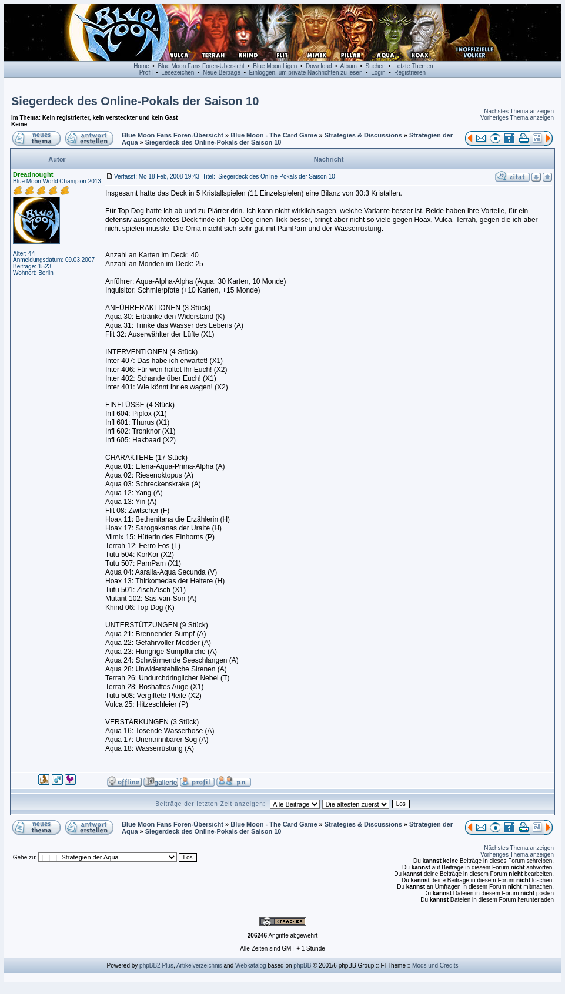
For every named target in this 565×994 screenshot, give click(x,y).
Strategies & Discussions (363, 135)
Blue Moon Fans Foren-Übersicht (201, 66)
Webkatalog (250, 965)
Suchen (376, 66)
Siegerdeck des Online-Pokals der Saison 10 (135, 101)
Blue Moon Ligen (275, 66)
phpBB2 (150, 965)
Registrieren (410, 72)
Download (319, 66)
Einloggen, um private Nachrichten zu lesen (306, 72)
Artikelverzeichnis (199, 965)
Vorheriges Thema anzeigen (517, 118)
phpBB (302, 965)
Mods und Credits (435, 965)
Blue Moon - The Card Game (273, 135)
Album (348, 66)
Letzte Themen (413, 66)
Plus (167, 965)
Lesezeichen (177, 72)
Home (141, 66)
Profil (146, 72)
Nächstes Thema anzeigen (519, 111)
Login (378, 72)
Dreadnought (33, 174)
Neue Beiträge (221, 72)
